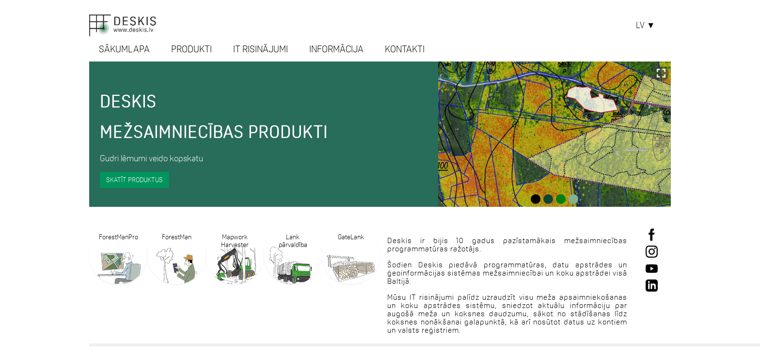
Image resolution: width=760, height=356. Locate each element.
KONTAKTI (405, 49)
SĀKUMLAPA (124, 49)
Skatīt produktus (134, 179)
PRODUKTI (191, 49)
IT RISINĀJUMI (260, 49)
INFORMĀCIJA (336, 49)
